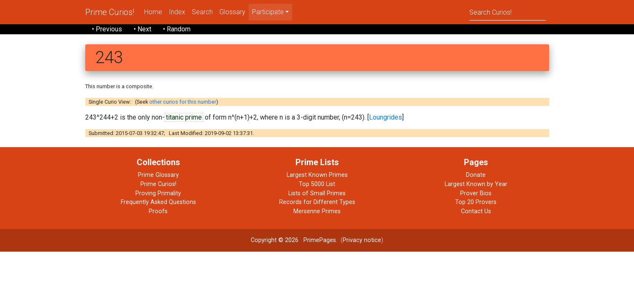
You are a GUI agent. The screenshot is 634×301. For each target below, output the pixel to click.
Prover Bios (475, 193)
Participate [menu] (268, 12)
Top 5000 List (317, 184)
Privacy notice (362, 240)
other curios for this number (182, 102)
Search (202, 12)
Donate (476, 175)
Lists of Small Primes (317, 193)
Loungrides (385, 117)
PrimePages (319, 240)
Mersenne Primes (317, 211)
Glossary (232, 12)
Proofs (158, 211)
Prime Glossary (158, 175)
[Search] (507, 11)
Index (177, 12)
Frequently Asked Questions (158, 202)
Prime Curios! (109, 12)
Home (153, 12)
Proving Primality (158, 193)
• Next (142, 29)
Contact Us (476, 211)
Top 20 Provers (476, 202)
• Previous (107, 29)
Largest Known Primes (317, 175)
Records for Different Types (317, 202)
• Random (177, 29)
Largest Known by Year (476, 184)
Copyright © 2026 (274, 240)
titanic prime (184, 117)
